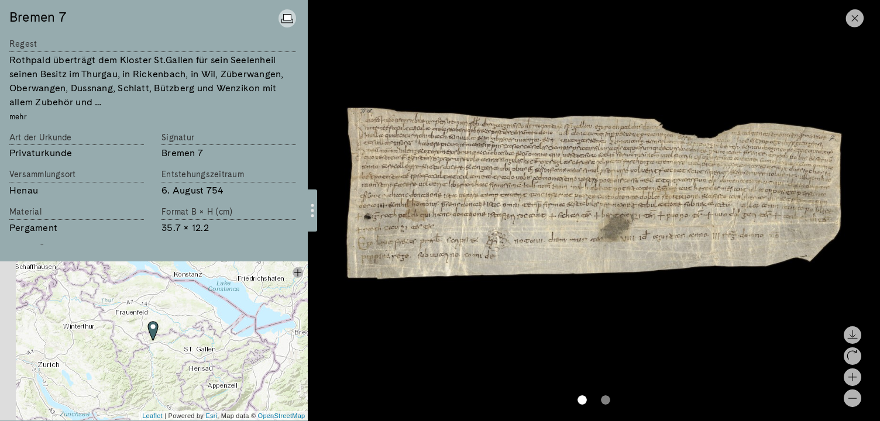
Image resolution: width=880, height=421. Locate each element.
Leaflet (152, 415)
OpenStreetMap (281, 415)
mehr (18, 116)
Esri (211, 415)
